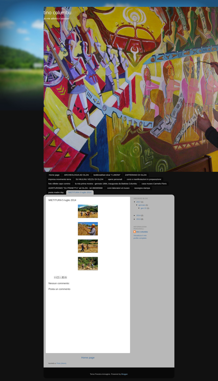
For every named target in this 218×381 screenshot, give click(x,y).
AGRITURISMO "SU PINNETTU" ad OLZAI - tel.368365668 (75, 188)
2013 (138, 219)
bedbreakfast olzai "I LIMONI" (107, 175)
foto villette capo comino (59, 183)
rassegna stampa (142, 188)
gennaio (142, 205)
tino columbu (57, 12)
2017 (138, 202)
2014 (138, 215)
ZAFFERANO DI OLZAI (136, 175)
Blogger (124, 374)
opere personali (115, 179)
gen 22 (144, 208)
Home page (54, 175)
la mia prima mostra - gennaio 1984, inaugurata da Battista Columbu (106, 183)
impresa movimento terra (59, 179)
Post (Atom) (61, 363)
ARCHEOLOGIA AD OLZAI (76, 175)
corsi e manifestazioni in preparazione (144, 179)
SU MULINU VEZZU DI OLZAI (89, 179)
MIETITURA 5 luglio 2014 (79, 192)
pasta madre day (56, 192)
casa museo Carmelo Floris (154, 183)
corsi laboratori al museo (118, 188)
